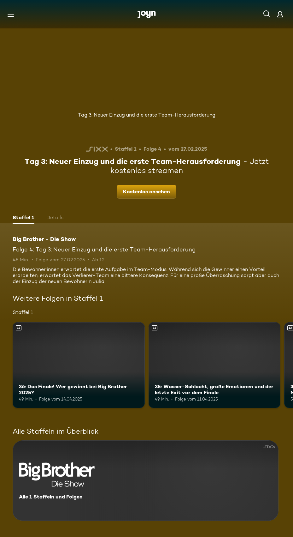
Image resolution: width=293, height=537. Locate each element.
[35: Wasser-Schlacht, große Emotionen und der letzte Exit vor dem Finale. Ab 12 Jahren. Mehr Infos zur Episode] (215, 365)
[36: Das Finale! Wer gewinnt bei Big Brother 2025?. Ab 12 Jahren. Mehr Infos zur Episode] (79, 365)
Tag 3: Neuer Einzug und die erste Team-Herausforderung (146, 115)
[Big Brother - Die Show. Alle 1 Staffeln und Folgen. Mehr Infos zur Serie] (145, 480)
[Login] (280, 14)
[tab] (23, 218)
